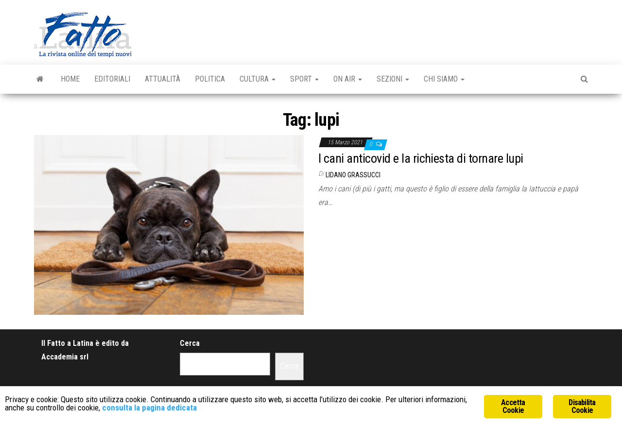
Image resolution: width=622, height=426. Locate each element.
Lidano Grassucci (353, 175)
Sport (304, 79)
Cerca (190, 343)
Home (70, 79)
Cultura (258, 79)
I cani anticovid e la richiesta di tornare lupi (420, 158)
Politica (210, 79)
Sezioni (393, 79)
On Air (347, 79)
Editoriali (112, 79)
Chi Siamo (444, 79)
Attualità (162, 79)
